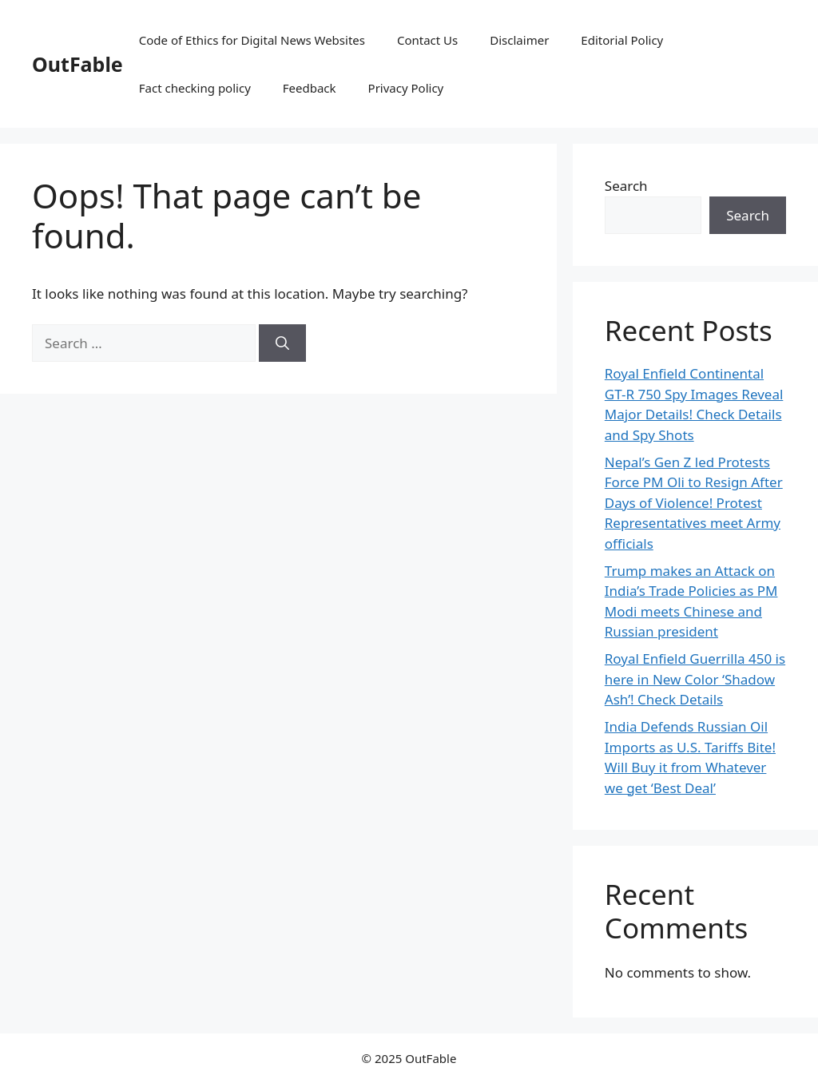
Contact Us (427, 40)
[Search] (282, 343)
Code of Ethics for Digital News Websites (252, 40)
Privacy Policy (406, 88)
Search (626, 186)
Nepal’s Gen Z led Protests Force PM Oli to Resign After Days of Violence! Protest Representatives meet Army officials (694, 503)
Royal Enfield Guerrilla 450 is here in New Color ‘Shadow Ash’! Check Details (695, 678)
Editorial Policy (622, 40)
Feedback (309, 88)
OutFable (77, 63)
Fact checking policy (195, 88)
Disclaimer (519, 40)
